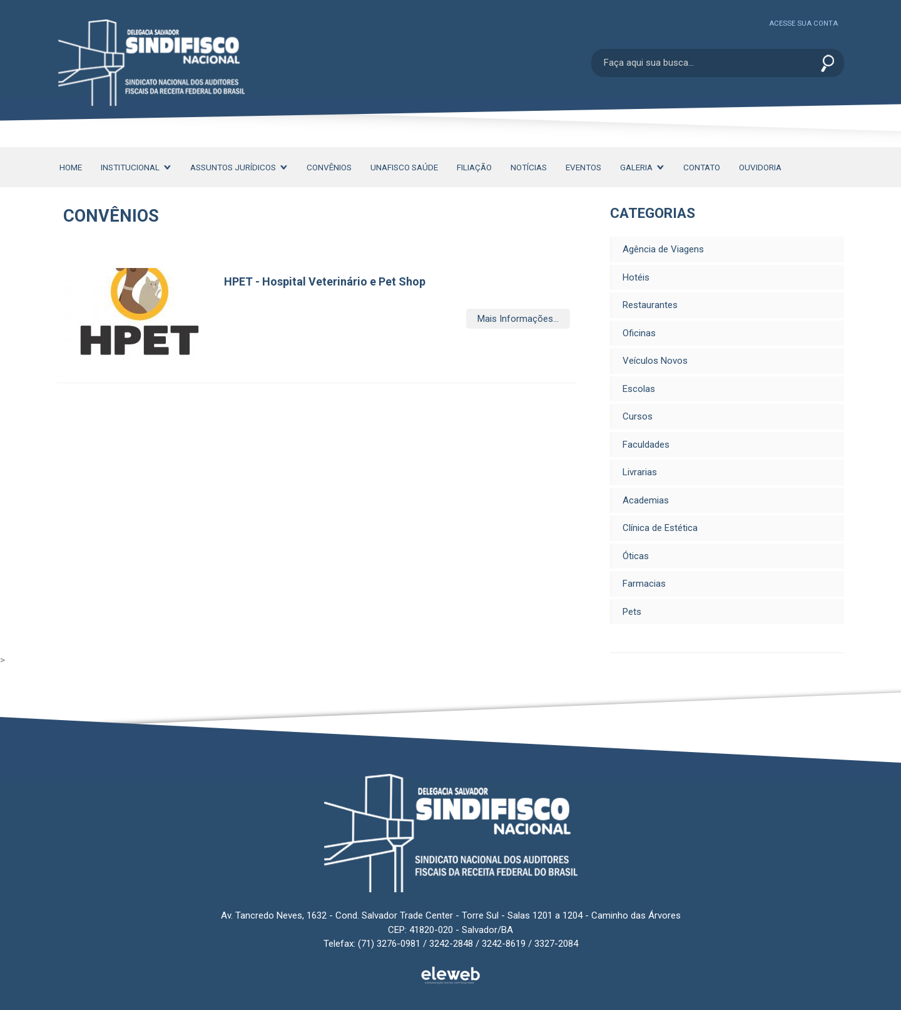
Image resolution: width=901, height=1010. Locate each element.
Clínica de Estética (660, 527)
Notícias (529, 167)
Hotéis (636, 277)
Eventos (583, 167)
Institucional (136, 167)
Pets (632, 611)
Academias (646, 500)
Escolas (639, 388)
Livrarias (640, 472)
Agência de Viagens (663, 249)
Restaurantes (650, 305)
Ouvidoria (760, 167)
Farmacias (644, 583)
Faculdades (646, 444)
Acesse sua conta (803, 23)
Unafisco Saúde (404, 167)
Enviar (827, 63)
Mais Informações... (518, 318)
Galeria (642, 167)
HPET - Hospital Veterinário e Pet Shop (324, 281)
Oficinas (639, 333)
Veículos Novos (655, 360)
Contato (701, 167)
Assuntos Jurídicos (239, 167)
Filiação (474, 167)
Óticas (636, 556)
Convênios (329, 167)
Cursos (638, 416)
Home (70, 167)
